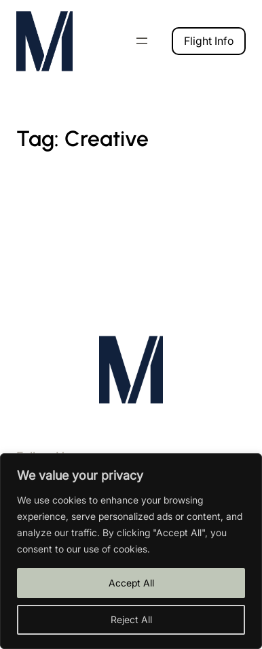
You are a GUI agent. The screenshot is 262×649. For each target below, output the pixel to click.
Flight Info (208, 41)
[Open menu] (142, 41)
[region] (131, 551)
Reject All (131, 619)
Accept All (131, 583)
